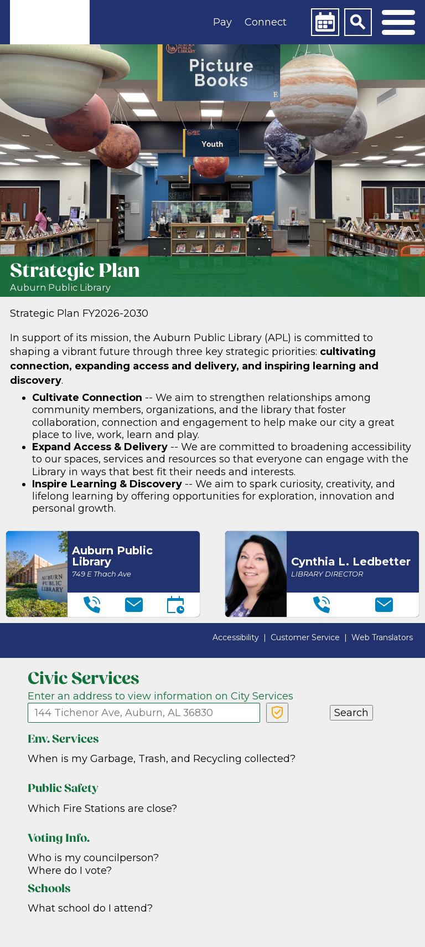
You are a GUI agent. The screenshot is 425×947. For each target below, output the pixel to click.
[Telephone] (92, 605)
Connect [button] (266, 22)
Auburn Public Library (60, 287)
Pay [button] (222, 22)
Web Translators (382, 637)
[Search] (358, 22)
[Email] (134, 605)
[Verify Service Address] (277, 713)
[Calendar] (325, 22)
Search (351, 713)
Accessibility (235, 637)
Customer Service (305, 637)
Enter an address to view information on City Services (160, 696)
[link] (50, 22)
